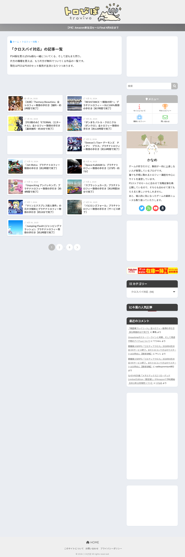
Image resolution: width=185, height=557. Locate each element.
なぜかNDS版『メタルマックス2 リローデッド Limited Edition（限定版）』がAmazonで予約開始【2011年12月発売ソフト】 (151, 379)
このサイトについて (74, 548)
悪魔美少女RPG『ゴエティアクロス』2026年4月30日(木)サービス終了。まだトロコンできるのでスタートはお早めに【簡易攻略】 (152, 350)
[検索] (174, 86)
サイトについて (139, 108)
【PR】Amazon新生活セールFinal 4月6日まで (92, 27)
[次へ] (77, 247)
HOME (92, 542)
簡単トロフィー (139, 118)
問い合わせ (165, 118)
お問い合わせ (91, 548)
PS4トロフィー (165, 108)
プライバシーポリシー (111, 548)
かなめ (159, 382)
